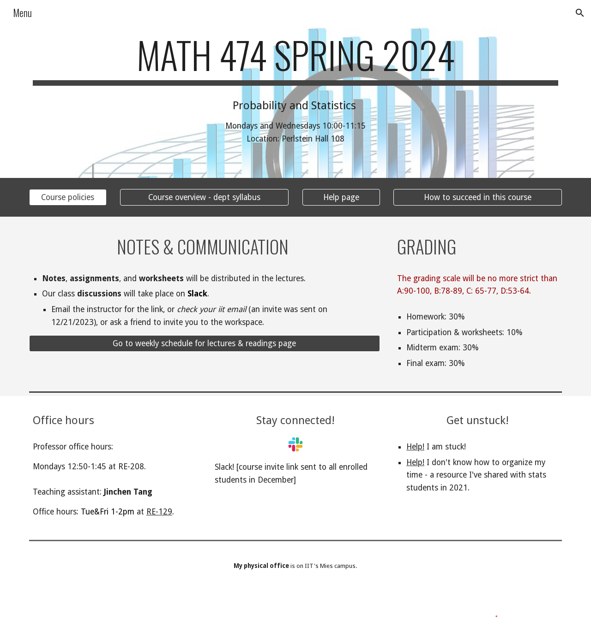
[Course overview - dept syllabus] (204, 197)
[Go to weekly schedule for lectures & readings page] (205, 344)
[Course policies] (68, 197)
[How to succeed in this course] (477, 197)
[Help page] (341, 197)
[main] (295, 59)
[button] (580, 13)
